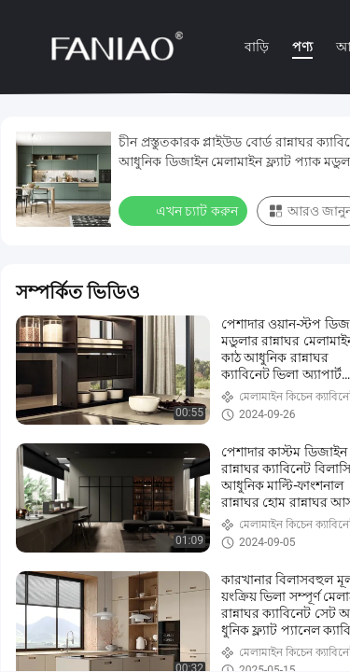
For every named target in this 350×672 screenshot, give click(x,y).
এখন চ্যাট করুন (185, 210)
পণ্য (302, 46)
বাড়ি (257, 46)
